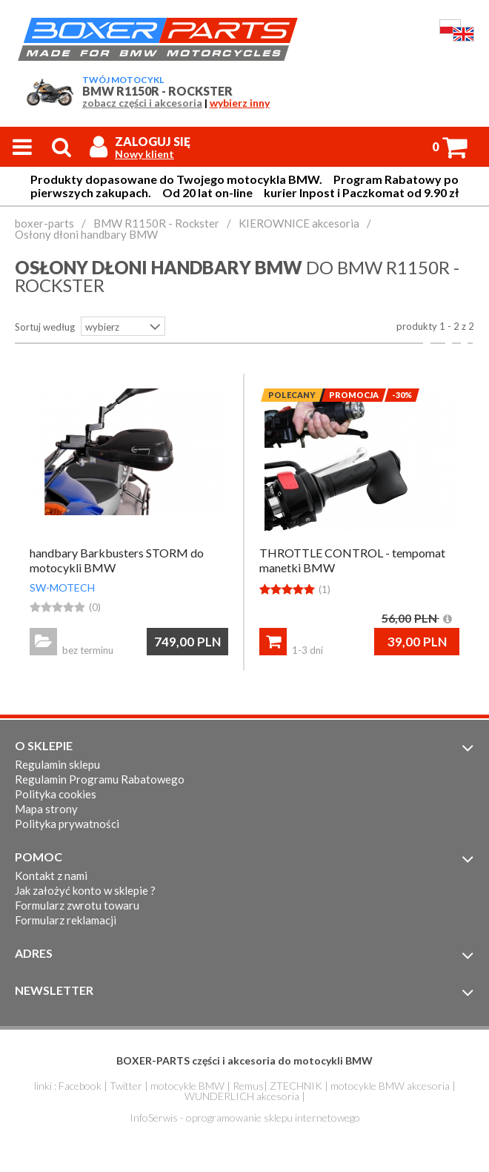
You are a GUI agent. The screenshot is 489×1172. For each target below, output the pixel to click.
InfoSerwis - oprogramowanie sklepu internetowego (245, 1117)
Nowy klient (144, 154)
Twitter (126, 1085)
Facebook (80, 1085)
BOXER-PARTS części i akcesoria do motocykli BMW (244, 1060)
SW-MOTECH (62, 587)
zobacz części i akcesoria (142, 103)
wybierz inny (240, 103)
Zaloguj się (152, 141)
